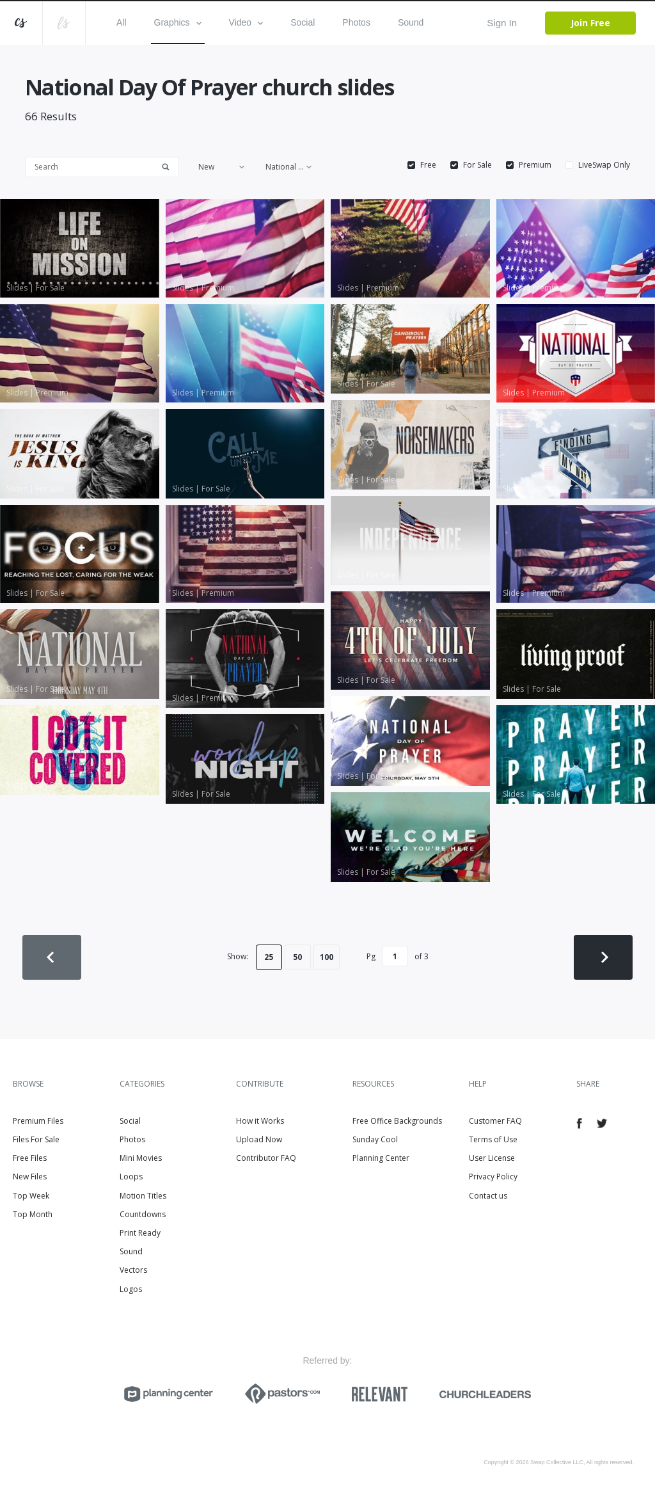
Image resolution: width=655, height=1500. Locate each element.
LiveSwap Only (604, 165)
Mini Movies (141, 1158)
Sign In (502, 22)
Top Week (31, 1195)
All (121, 22)
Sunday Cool (375, 1139)
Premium (535, 165)
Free (428, 165)
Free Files (30, 1158)
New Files (30, 1176)
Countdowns (143, 1214)
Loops (131, 1176)
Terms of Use (493, 1139)
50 (297, 957)
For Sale (477, 165)
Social (302, 22)
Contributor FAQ (266, 1158)
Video (246, 22)
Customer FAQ (495, 1120)
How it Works (260, 1120)
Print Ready (140, 1232)
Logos (131, 1289)
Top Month (32, 1214)
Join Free (590, 23)
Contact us (488, 1195)
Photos (356, 22)
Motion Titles (143, 1195)
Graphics (177, 22)
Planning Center (380, 1158)
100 (326, 957)
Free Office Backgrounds (397, 1120)
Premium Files (38, 1120)
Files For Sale (36, 1139)
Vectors (133, 1270)
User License (492, 1158)
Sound (410, 22)
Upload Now (259, 1139)
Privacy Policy (493, 1176)
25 (268, 957)
